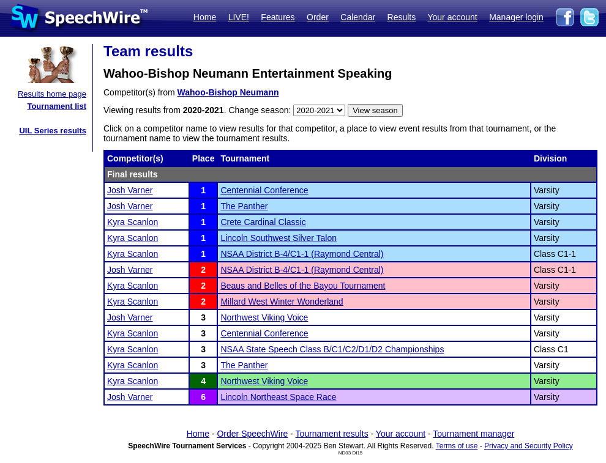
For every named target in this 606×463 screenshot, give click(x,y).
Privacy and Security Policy (528, 446)
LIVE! (238, 17)
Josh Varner (129, 190)
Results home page (52, 93)
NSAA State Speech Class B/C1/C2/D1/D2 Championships (332, 349)
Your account (452, 17)
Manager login (516, 17)
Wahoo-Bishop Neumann (228, 92)
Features (277, 17)
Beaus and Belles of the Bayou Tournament (302, 286)
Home (204, 17)
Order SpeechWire (252, 434)
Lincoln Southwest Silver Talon (278, 238)
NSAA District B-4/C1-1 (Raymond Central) (301, 254)
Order (318, 17)
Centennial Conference (264, 190)
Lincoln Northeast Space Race (278, 397)
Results (401, 17)
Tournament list (56, 106)
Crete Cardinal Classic (262, 222)
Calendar (357, 17)
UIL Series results (52, 130)
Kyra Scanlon (132, 222)
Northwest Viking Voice (264, 317)
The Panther (243, 206)
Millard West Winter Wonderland (281, 301)
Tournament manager (473, 434)
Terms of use (457, 446)
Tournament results (332, 434)
